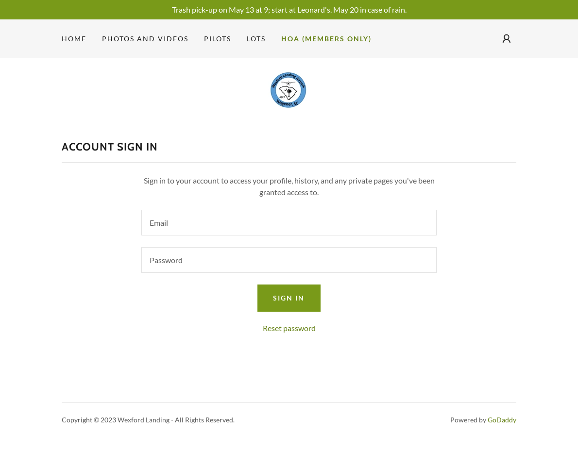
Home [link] (74, 38)
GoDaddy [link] (502, 420)
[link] (289, 88)
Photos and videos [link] (145, 38)
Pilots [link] (217, 38)
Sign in (289, 298)
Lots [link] (256, 38)
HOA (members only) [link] (326, 38)
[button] (506, 39)
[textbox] (289, 222)
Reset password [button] (289, 328)
